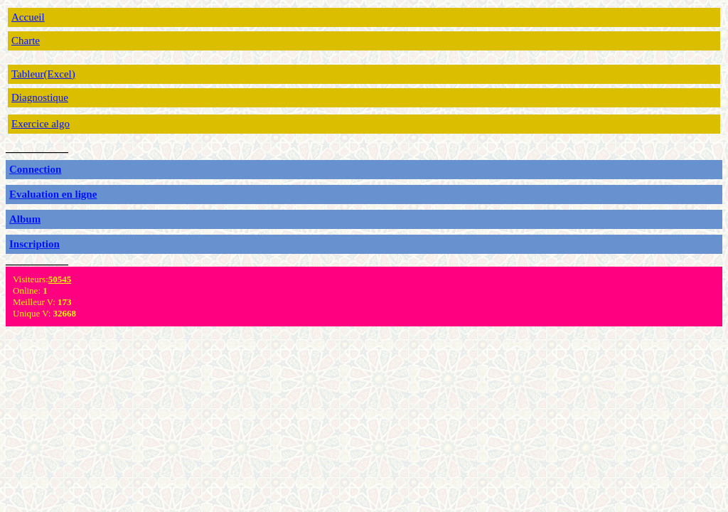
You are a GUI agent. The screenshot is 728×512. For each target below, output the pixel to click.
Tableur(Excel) (43, 74)
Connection (35, 169)
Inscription (34, 244)
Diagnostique (39, 97)
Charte (25, 40)
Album (25, 219)
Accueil (28, 17)
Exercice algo (40, 123)
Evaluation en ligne (53, 194)
